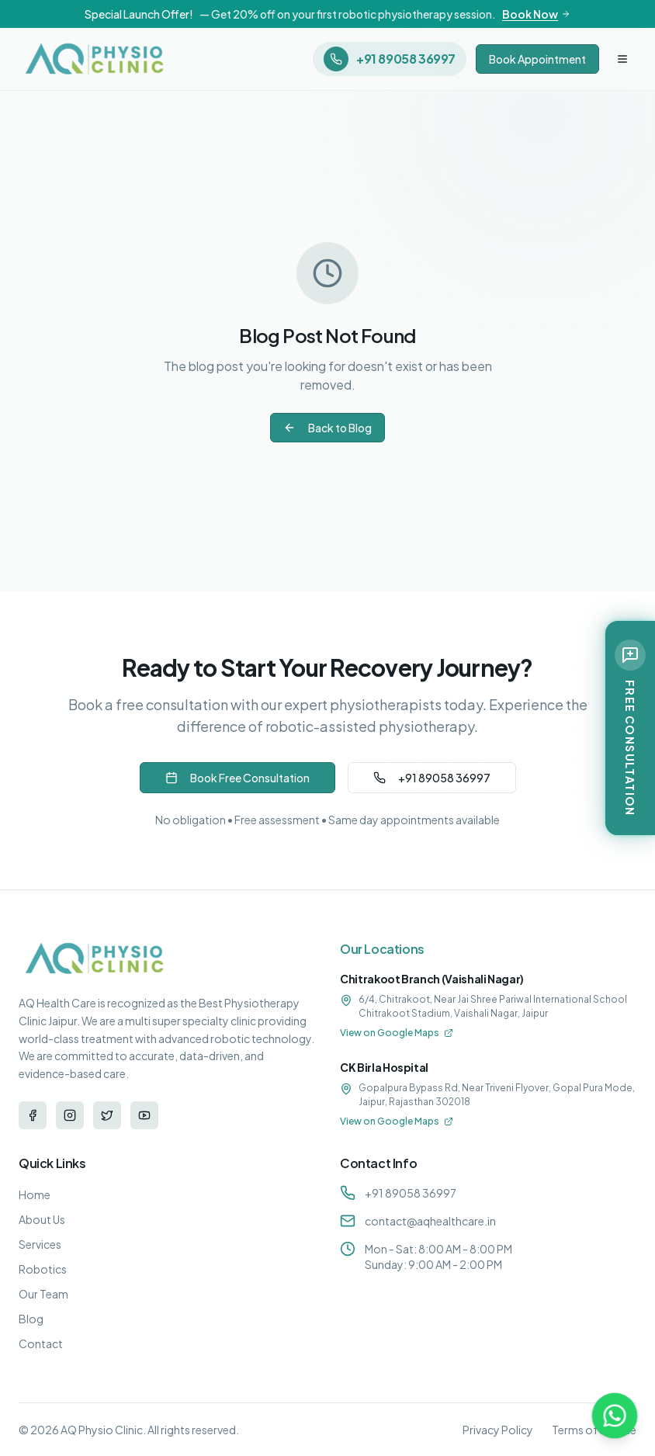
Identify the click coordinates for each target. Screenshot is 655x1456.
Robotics (43, 1269)
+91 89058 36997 (431, 778)
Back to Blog (327, 428)
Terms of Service (594, 1430)
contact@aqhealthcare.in (430, 1221)
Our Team (43, 1294)
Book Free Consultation (237, 778)
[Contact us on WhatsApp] (614, 1415)
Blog (31, 1319)
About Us (42, 1219)
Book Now (536, 14)
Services (40, 1244)
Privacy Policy (498, 1430)
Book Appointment (537, 59)
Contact (41, 1343)
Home (34, 1194)
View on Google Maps (396, 1032)
